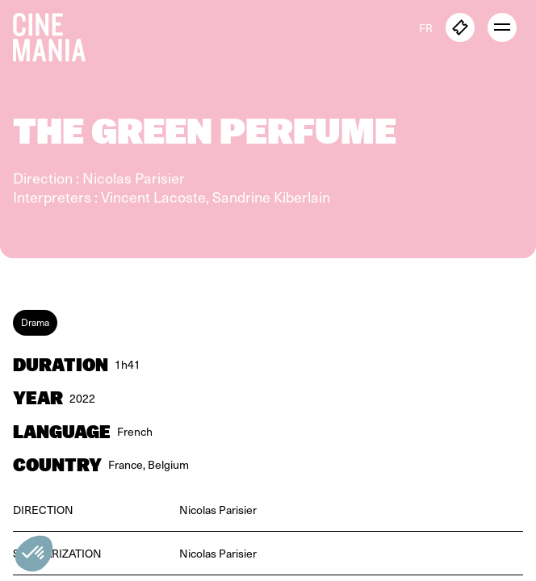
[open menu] (502, 27)
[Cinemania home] (55, 34)
